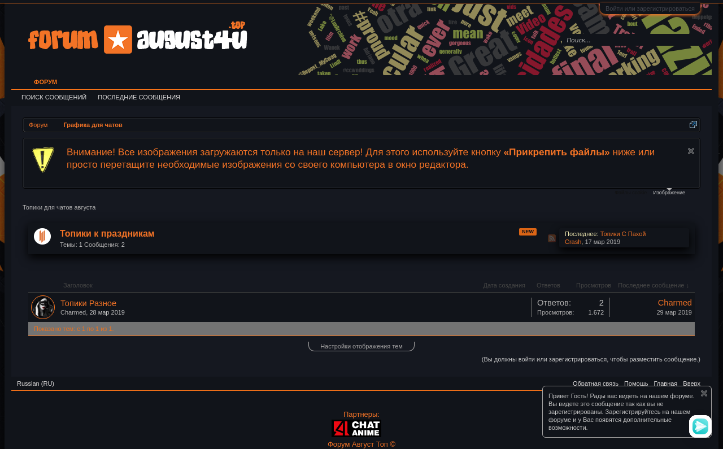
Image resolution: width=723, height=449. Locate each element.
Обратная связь (596, 383)
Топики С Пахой (623, 233)
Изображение (669, 191)
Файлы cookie (631, 192)
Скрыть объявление (691, 151)
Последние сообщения (139, 97)
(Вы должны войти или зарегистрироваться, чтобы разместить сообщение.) (591, 359)
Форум (45, 82)
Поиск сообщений (53, 97)
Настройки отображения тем (361, 346)
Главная (665, 383)
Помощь (636, 383)
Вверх (691, 383)
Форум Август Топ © (361, 444)
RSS (552, 238)
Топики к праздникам (107, 233)
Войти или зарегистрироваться (650, 8)
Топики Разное (88, 303)
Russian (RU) (35, 383)
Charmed (73, 312)
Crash (573, 241)
